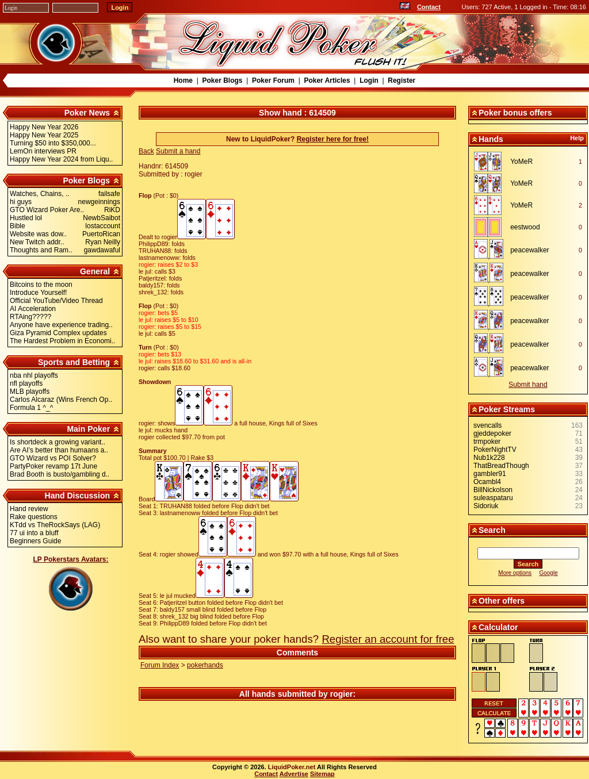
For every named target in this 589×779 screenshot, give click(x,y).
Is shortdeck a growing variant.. (57, 442)
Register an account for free (388, 639)
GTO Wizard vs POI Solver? (53, 458)
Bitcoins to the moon (41, 285)
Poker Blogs (222, 80)
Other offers (502, 600)
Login (368, 80)
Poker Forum (273, 80)
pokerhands (205, 665)
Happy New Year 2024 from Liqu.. (61, 159)
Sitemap (322, 773)
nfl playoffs (26, 383)
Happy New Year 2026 (44, 127)
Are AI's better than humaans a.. (59, 450)
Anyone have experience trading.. (61, 325)
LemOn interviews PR (43, 151)
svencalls (487, 425)
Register (401, 80)
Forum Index (159, 665)
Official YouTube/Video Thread (56, 301)
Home (183, 80)
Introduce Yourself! (38, 293)
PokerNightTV (495, 450)
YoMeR (521, 162)
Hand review (29, 509)
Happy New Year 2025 (44, 135)
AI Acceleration (33, 309)
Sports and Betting (74, 362)
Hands (491, 139)
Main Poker (88, 428)
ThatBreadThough (501, 466)
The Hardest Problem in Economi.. (62, 341)
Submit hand (527, 385)
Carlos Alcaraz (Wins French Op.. (61, 400)
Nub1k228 (489, 458)
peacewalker (529, 250)
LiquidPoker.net (292, 766)
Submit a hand (178, 151)
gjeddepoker (492, 433)
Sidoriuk (485, 506)
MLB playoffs (29, 391)
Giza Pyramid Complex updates (58, 333)
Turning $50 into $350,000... (53, 143)
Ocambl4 (487, 482)
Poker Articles (327, 80)
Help (577, 138)
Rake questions (34, 517)
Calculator (498, 627)
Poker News (87, 112)
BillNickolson (492, 490)
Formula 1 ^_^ (31, 408)
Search (492, 530)
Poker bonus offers (515, 112)
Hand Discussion (77, 495)
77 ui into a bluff (34, 533)
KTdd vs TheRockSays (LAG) (55, 525)
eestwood (525, 227)
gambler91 (489, 474)
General (95, 271)
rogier (341, 694)
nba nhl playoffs (34, 375)
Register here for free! (333, 139)
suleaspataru (493, 498)
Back (146, 151)
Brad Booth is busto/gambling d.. (59, 474)
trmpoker (486, 442)
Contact (429, 6)
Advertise (294, 773)
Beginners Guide (35, 541)
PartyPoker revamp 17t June (53, 466)
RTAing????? (30, 317)
